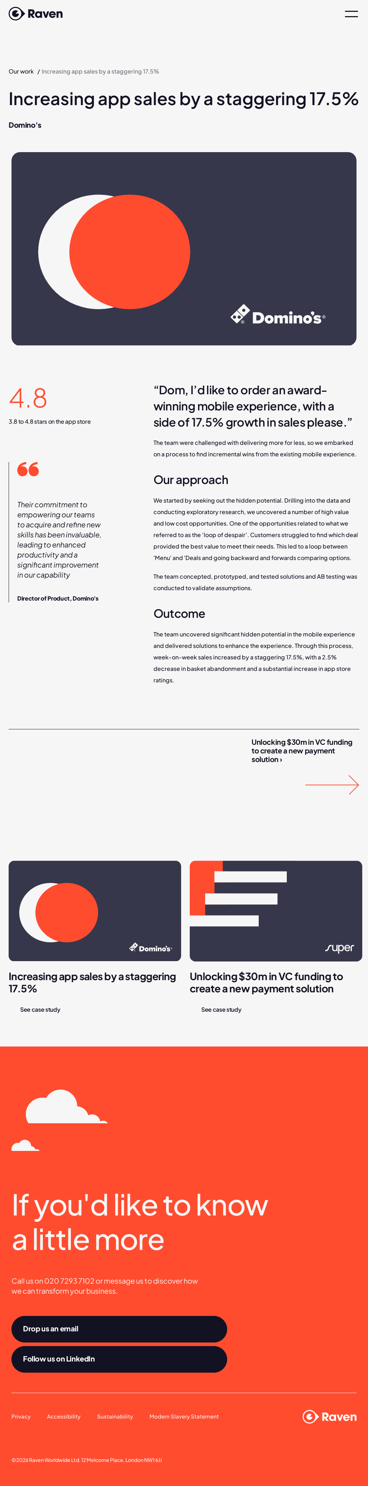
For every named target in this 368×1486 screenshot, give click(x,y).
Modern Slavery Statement (184, 1416)
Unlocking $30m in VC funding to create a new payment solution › (303, 750)
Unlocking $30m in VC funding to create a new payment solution (267, 982)
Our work (21, 71)
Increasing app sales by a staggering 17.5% (93, 982)
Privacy (21, 1416)
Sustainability (115, 1416)
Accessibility (63, 1416)
